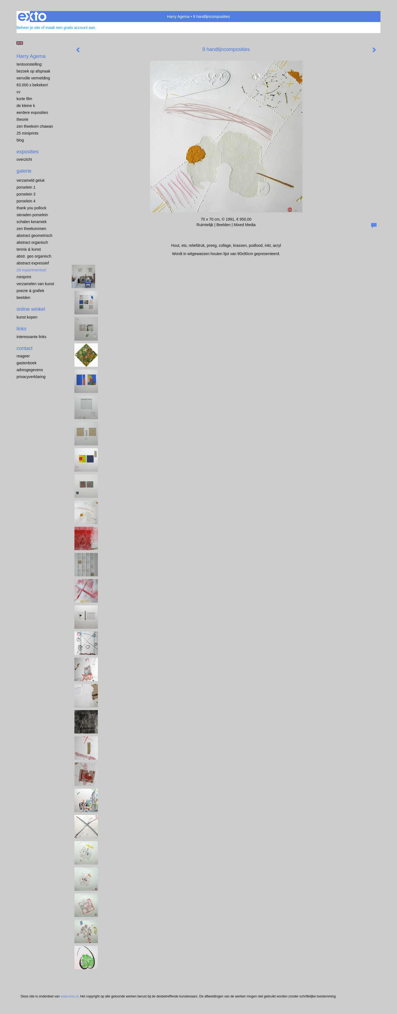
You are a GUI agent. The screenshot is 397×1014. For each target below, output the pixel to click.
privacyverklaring (31, 376)
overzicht (24, 159)
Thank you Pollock (31, 208)
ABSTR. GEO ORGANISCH (34, 256)
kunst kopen (27, 317)
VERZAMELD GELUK (31, 180)
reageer (23, 356)
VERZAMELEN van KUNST (35, 284)
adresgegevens (30, 370)
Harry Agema (178, 16)
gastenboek (26, 363)
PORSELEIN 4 (26, 201)
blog (20, 140)
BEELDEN (23, 297)
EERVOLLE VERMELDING (33, 78)
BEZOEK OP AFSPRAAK (33, 71)
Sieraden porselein (32, 215)
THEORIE (22, 119)
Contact (25, 348)
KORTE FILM (24, 99)
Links (21, 328)
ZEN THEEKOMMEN (31, 228)
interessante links (31, 337)
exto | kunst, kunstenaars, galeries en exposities (32, 16)
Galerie (24, 171)
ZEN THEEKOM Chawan (35, 126)
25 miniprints (27, 133)
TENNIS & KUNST (29, 249)
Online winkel (31, 309)
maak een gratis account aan (70, 27)
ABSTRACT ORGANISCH (32, 242)
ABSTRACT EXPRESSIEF (33, 263)
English (20, 43)
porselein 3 (26, 194)
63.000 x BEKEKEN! (32, 85)
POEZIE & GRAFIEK (30, 290)
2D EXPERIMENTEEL (31, 270)
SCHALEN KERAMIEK (32, 222)
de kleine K (26, 105)
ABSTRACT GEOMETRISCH (34, 235)
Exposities (28, 151)
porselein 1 (26, 187)
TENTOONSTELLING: (29, 64)
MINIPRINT (24, 277)
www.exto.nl (69, 996)
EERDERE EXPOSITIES (32, 112)
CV (18, 92)
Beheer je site (28, 27)
